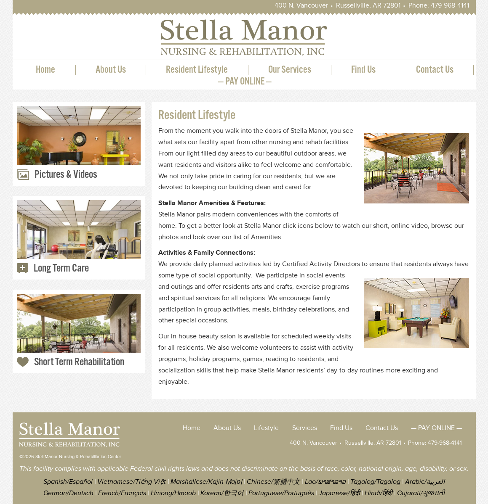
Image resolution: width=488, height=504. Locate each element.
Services (304, 428)
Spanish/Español (68, 482)
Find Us (363, 70)
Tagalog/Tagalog (375, 482)
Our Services (289, 70)
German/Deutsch (68, 493)
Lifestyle (266, 428)
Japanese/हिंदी (339, 493)
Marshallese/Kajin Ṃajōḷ (206, 482)
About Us (111, 70)
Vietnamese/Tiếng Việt (131, 482)
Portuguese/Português (281, 493)
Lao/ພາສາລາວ (325, 482)
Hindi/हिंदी (378, 493)
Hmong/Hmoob (173, 493)
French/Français (122, 493)
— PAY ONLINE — (245, 82)
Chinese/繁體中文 (273, 482)
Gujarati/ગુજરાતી (421, 493)
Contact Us (434, 70)
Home (45, 70)
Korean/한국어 (222, 493)
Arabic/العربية (425, 482)
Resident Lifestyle (197, 70)
